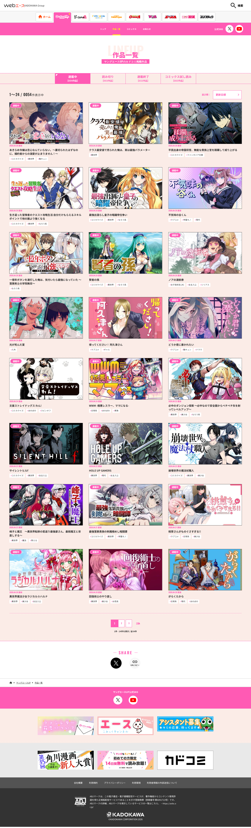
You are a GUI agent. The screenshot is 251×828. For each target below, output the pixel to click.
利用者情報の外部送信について (162, 783)
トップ (95, 29)
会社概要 (78, 783)
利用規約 (93, 783)
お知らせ (154, 29)
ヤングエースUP (23, 683)
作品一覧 (113, 29)
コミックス (133, 29)
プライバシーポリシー (115, 783)
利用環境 (136, 783)
